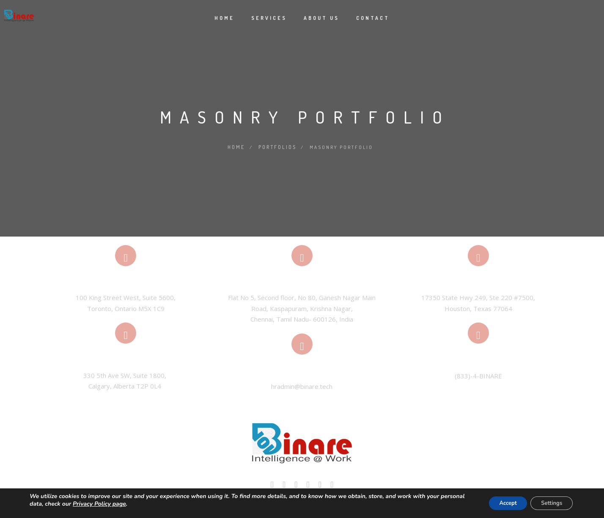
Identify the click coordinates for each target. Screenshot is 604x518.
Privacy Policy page (125, 504)
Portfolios (277, 146)
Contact (373, 18)
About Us (321, 18)
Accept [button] (498, 503)
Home (224, 18)
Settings (548, 503)
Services (269, 18)
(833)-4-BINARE (478, 374)
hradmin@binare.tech (301, 385)
